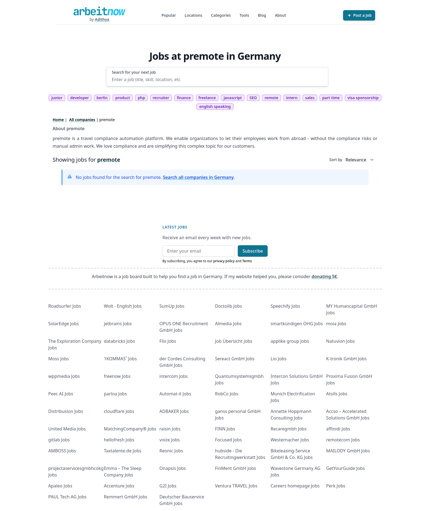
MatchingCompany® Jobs (130, 429)
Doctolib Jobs (228, 306)
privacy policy (224, 261)
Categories (221, 15)
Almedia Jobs (228, 324)
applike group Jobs (290, 341)
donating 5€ (324, 276)
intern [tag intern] (292, 97)
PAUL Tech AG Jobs (67, 497)
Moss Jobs (58, 359)
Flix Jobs (167, 341)
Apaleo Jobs (60, 486)
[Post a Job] (359, 15)
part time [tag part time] (331, 97)
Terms (247, 261)
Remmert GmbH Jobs (125, 497)
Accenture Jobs (119, 486)
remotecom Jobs (343, 440)
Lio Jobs (279, 359)
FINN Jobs (225, 429)
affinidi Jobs (338, 429)
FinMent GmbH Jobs (235, 468)
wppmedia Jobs (64, 376)
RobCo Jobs (226, 394)
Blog (262, 15)
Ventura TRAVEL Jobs (236, 486)
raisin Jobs (169, 429)
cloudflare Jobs (119, 411)
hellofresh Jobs (119, 440)
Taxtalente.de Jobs (123, 451)
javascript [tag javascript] (233, 97)
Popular (169, 15)
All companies (82, 119)
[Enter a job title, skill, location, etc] (217, 79)
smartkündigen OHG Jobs (297, 324)
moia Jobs (336, 324)
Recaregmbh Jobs (289, 429)
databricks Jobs (119, 341)
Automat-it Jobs (175, 394)
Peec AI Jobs (60, 394)
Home (58, 119)
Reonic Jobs (171, 451)
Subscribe (252, 251)
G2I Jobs (167, 486)
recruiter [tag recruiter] (161, 97)
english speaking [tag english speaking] (215, 106)
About (280, 15)
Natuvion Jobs (340, 341)
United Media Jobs (67, 429)
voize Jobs (169, 440)
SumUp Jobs (171, 306)
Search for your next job (134, 72)
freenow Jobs (117, 376)
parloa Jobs (115, 394)
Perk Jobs (335, 486)
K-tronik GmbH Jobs (346, 359)
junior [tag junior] (57, 97)
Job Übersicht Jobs (233, 341)
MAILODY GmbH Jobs (348, 451)
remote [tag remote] (271, 97)
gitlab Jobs (59, 440)
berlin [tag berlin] (102, 97)
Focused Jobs (228, 440)
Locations (193, 15)
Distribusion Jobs (65, 411)
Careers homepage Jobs (295, 486)
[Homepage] (99, 11)
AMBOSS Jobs (62, 451)
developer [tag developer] (79, 97)
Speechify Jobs (285, 306)
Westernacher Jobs (290, 440)
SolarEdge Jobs (63, 324)
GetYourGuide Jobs (345, 468)
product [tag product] (122, 97)
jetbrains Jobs (118, 324)
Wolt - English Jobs (123, 306)
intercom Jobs (173, 376)
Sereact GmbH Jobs (234, 359)
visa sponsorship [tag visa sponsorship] (363, 97)
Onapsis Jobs (172, 468)
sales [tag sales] (310, 97)
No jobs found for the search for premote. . (155, 177)
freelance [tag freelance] (207, 97)
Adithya (102, 19)
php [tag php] (141, 97)
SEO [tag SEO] (253, 97)
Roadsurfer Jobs (64, 306)
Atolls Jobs (336, 394)
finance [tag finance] (184, 97)
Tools (244, 15)
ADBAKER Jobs (174, 411)
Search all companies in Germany (198, 177)
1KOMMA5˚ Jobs (120, 359)
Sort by (335, 159)
